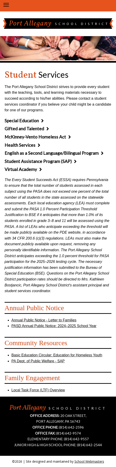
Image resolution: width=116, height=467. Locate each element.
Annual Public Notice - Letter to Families (43, 320)
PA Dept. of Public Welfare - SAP (38, 361)
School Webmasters (89, 461)
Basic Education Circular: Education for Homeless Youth (56, 355)
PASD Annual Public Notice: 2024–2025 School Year (53, 326)
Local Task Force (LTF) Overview (38, 390)
